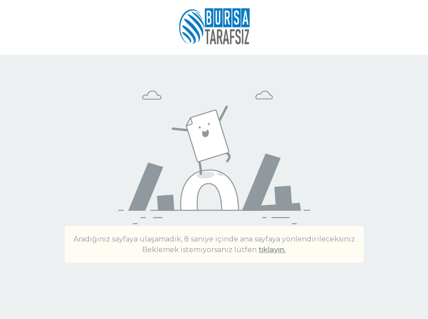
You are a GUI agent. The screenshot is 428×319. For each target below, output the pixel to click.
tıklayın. (272, 249)
